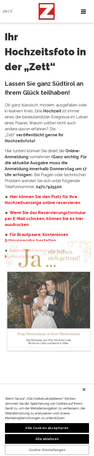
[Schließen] (84, 389)
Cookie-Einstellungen (47, 450)
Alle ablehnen (47, 439)
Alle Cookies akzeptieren (46, 428)
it (11, 11)
